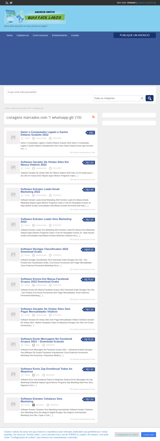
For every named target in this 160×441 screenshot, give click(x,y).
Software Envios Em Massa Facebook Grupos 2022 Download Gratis (45, 280)
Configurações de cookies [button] (127, 434)
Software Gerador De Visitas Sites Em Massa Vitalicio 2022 (45, 163)
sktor (38, 345)
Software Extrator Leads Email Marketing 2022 (40, 190)
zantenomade (41, 138)
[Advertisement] (80, 63)
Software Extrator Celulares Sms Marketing (41, 400)
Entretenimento (59, 35)
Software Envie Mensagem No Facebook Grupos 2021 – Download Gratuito (46, 340)
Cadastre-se (142, 3)
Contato (75, 35)
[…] (24, 149)
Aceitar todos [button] (148, 434)
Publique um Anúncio (135, 35)
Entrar (151, 3)
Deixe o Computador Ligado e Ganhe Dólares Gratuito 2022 (44, 133)
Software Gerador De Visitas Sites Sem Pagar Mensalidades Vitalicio (45, 310)
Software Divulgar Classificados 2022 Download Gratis (44, 250)
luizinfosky (40, 405)
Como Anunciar (40, 35)
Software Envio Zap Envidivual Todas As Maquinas (46, 370)
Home (9, 35)
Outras (27, 138)
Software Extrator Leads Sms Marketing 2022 (46, 220)
